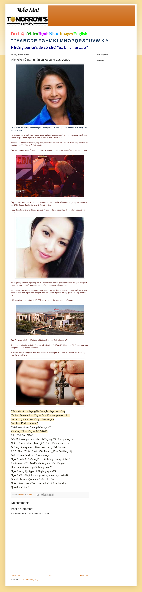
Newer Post (16, 576)
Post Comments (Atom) (29, 580)
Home (50, 576)
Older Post (84, 576)
